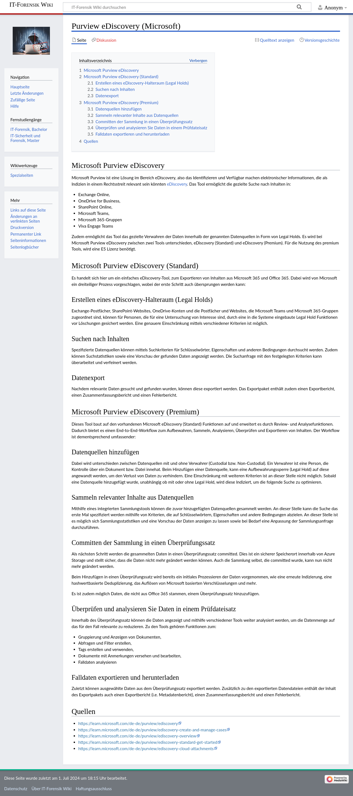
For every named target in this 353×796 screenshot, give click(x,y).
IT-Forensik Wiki (31, 4)
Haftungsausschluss (94, 788)
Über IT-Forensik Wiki (51, 788)
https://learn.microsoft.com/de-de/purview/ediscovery (128, 723)
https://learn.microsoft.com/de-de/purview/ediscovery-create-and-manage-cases (152, 729)
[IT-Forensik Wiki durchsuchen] (187, 6)
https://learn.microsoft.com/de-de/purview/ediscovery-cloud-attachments (146, 748)
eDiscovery (177, 183)
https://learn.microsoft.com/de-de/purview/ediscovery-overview (137, 735)
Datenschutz (15, 788)
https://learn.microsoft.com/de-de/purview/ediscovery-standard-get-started (147, 742)
